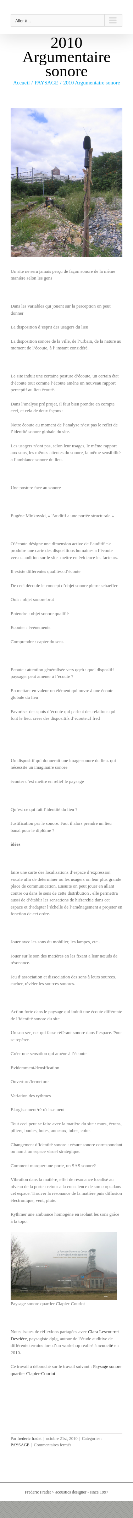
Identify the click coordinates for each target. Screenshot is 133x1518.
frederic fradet (29, 1438)
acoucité (105, 1345)
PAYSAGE (20, 1444)
